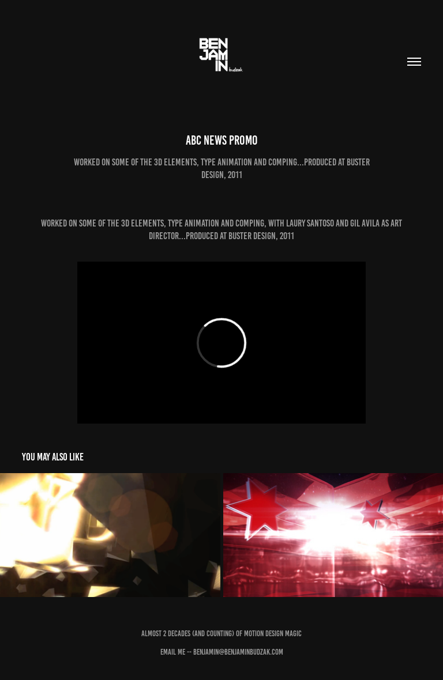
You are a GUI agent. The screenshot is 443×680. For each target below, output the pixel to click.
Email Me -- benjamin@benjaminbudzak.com (221, 652)
